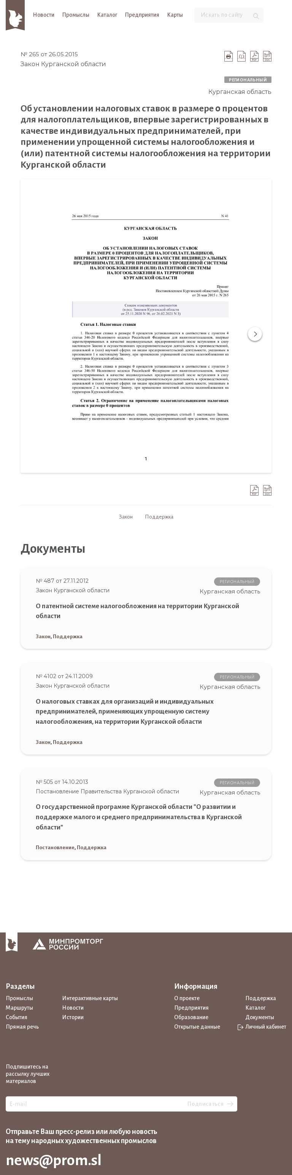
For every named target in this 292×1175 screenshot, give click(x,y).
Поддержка (159, 517)
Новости (43, 15)
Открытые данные (197, 1027)
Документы (259, 1017)
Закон (126, 517)
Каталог (107, 15)
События (16, 1017)
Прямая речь (22, 1027)
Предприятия (142, 15)
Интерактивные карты (90, 998)
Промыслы (75, 15)
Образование (191, 1017)
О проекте (187, 998)
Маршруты (19, 1008)
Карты (175, 15)
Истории (73, 1017)
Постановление (55, 847)
